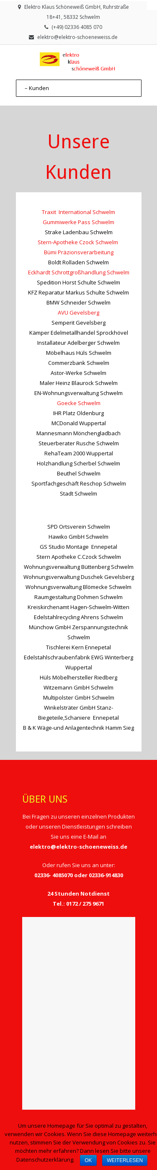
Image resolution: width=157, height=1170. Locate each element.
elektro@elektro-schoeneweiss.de (77, 37)
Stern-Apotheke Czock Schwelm (78, 242)
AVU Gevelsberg (78, 312)
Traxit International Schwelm (78, 212)
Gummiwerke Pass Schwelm (78, 222)
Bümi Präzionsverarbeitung (78, 252)
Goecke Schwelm (78, 403)
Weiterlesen (125, 1160)
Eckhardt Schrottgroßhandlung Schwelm (78, 272)
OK (88, 1160)
